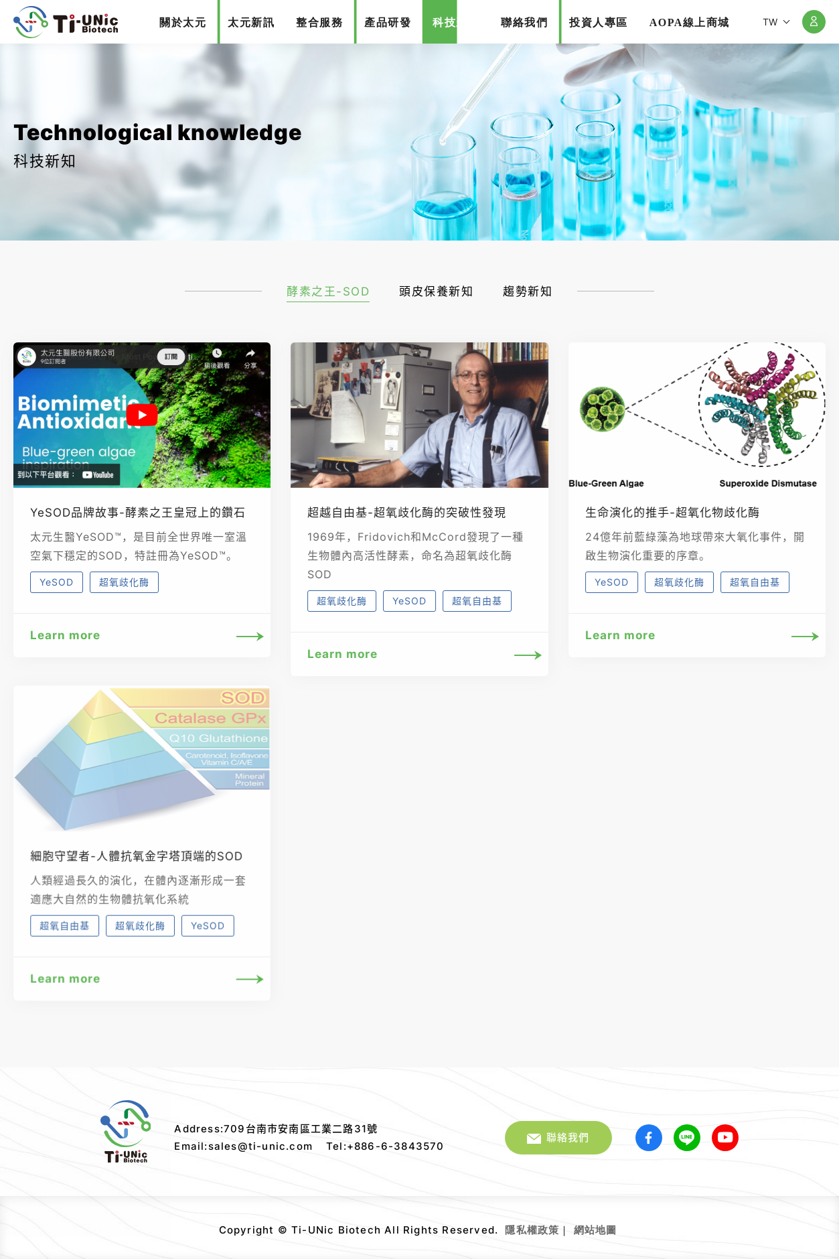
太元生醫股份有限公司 (65, 22)
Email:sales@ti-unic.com (243, 1146)
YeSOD (57, 582)
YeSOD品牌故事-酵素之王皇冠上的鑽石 (138, 512)
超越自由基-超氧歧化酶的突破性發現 (406, 512)
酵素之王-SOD (328, 291)
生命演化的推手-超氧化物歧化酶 (672, 512)
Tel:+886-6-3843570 (385, 1146)
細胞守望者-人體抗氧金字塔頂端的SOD (136, 870)
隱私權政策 (532, 1229)
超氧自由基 (477, 600)
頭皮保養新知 (436, 291)
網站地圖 (595, 1229)
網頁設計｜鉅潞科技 (618, 1225)
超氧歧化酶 (124, 582)
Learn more (142, 635)
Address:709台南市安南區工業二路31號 (276, 1128)
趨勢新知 (527, 291)
